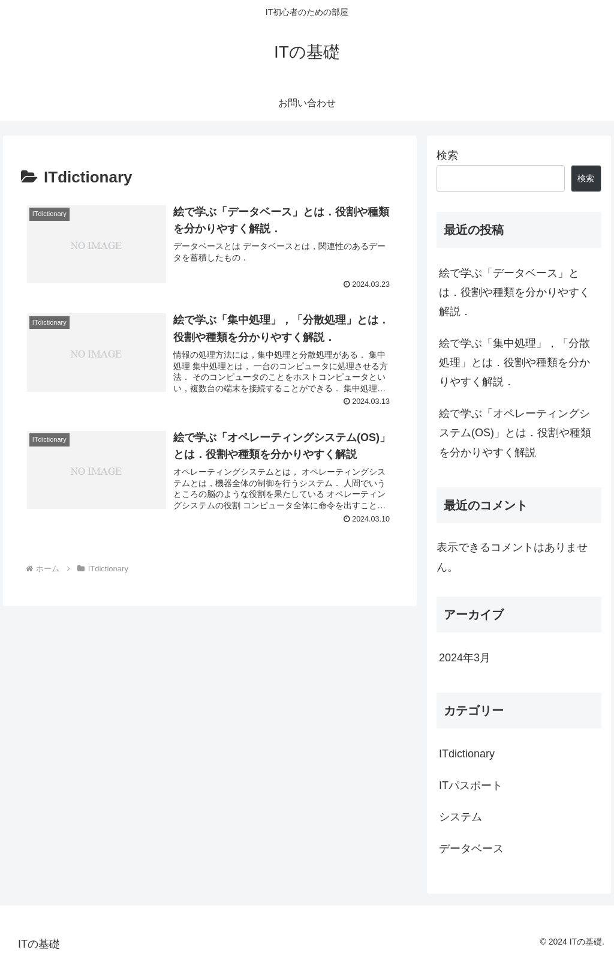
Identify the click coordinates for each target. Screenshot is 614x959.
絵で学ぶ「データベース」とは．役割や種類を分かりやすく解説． (514, 292)
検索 (447, 155)
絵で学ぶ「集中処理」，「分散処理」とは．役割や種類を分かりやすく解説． (514, 362)
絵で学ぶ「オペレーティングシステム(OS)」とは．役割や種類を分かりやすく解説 (515, 432)
